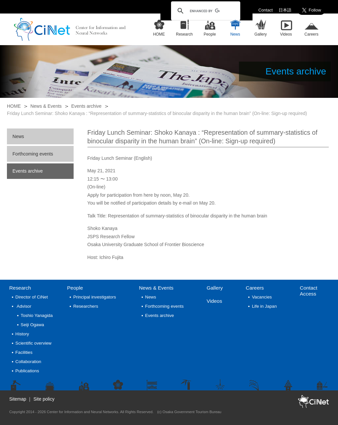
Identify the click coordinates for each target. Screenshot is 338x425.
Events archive (86, 106)
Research (20, 288)
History (22, 333)
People (75, 288)
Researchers (85, 306)
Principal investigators (94, 297)
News (18, 136)
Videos (214, 301)
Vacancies (262, 297)
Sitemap (17, 399)
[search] (205, 11)
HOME (14, 106)
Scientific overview (33, 343)
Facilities (24, 352)
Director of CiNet (32, 297)
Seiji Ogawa (32, 324)
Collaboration (28, 361)
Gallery (215, 288)
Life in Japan (264, 306)
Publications (27, 370)
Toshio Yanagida (37, 315)
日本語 (285, 10)
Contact (265, 10)
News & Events (46, 106)
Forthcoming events (33, 153)
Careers (255, 288)
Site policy (43, 399)
